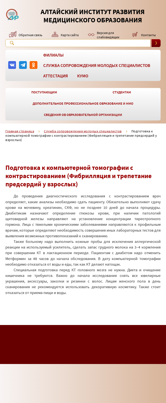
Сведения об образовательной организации (83, 114)
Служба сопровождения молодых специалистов (96, 65)
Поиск (12, 43)
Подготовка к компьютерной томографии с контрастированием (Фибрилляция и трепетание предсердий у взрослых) (81, 135)
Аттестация (55, 75)
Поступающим (44, 92)
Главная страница (19, 131)
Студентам (122, 92)
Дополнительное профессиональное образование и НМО (83, 103)
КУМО (82, 75)
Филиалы (53, 55)
